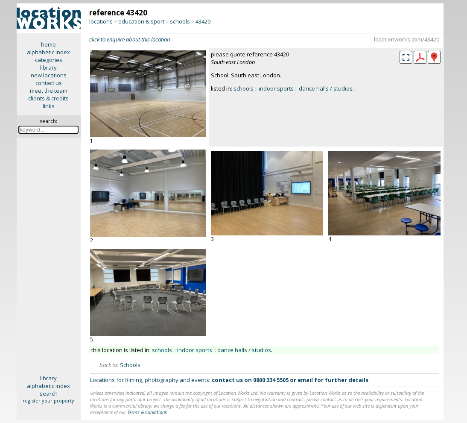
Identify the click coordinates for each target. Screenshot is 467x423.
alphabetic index (48, 52)
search (49, 393)
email (305, 380)
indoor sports (276, 88)
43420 (203, 21)
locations (101, 21)
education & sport (141, 21)
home (48, 44)
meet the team (48, 90)
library (48, 67)
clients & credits (48, 98)
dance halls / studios (326, 88)
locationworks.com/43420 (406, 39)
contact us (48, 83)
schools (180, 21)
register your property (48, 400)
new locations (49, 75)
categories (48, 60)
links (49, 106)
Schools (130, 365)
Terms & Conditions (147, 412)
